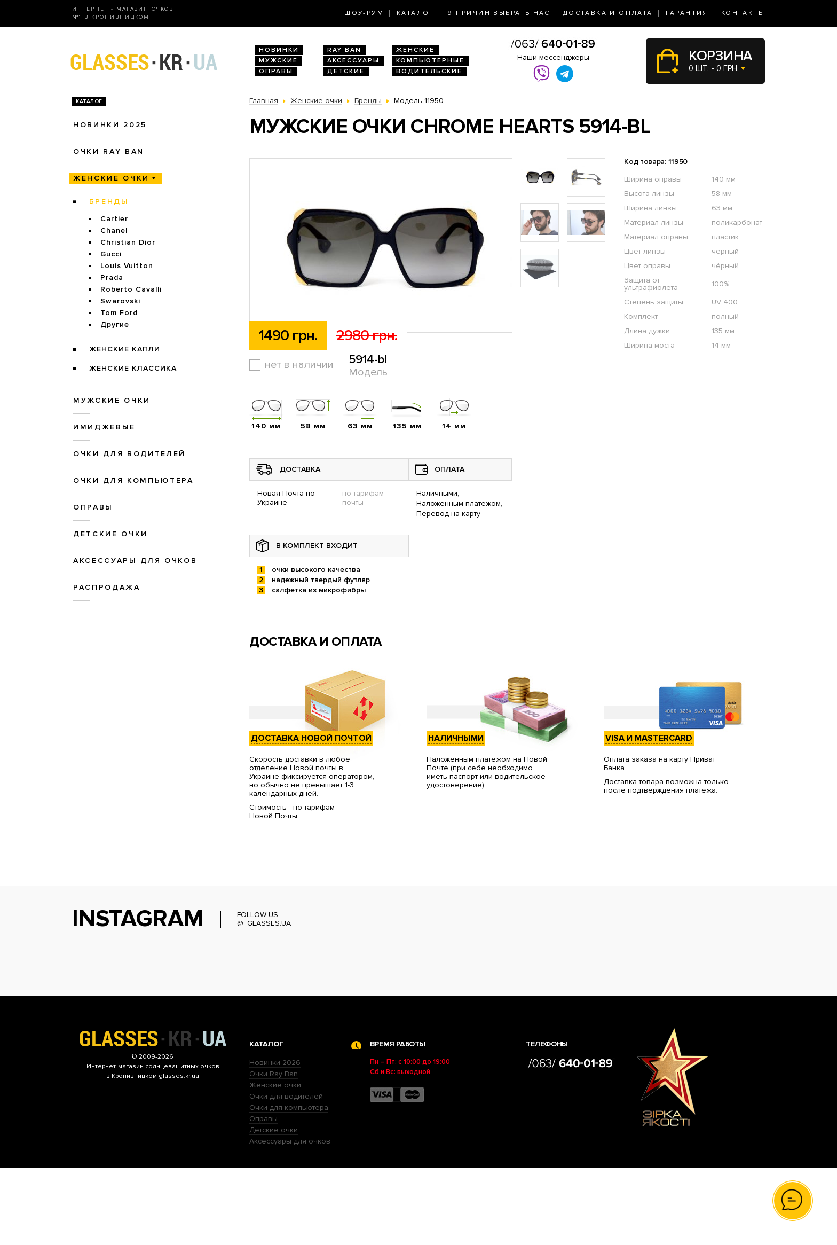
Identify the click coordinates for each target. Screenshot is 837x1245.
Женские (415, 50)
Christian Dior (127, 242)
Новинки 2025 (110, 124)
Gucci (111, 254)
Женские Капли (124, 349)
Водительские (429, 71)
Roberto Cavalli (131, 289)
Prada (111, 277)
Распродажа (106, 587)
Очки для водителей (129, 453)
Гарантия (687, 13)
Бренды (109, 201)
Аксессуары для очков (135, 560)
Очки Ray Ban (273, 1150)
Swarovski (120, 301)
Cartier (114, 218)
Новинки (279, 50)
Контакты (743, 13)
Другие (114, 324)
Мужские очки (112, 400)
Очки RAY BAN (108, 151)
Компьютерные (430, 61)
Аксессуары (353, 61)
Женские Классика (133, 368)
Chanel (114, 230)
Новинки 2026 (275, 1139)
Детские (346, 71)
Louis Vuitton (126, 265)
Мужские (278, 61)
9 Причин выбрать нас (498, 13)
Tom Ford (119, 312)
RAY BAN (344, 50)
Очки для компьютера (133, 480)
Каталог (416, 13)
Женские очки (111, 178)
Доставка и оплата (608, 13)
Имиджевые (104, 427)
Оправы (276, 71)
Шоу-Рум (364, 13)
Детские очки (110, 533)
